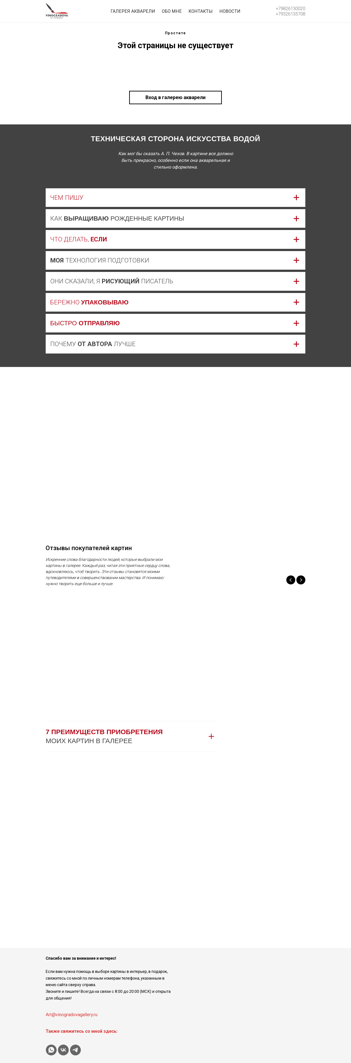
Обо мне (172, 11)
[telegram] (75, 1050)
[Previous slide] (290, 579)
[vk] (63, 1050)
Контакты (200, 11)
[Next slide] (300, 579)
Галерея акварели (133, 11)
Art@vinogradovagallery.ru (71, 1014)
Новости (229, 11)
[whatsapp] (51, 1050)
